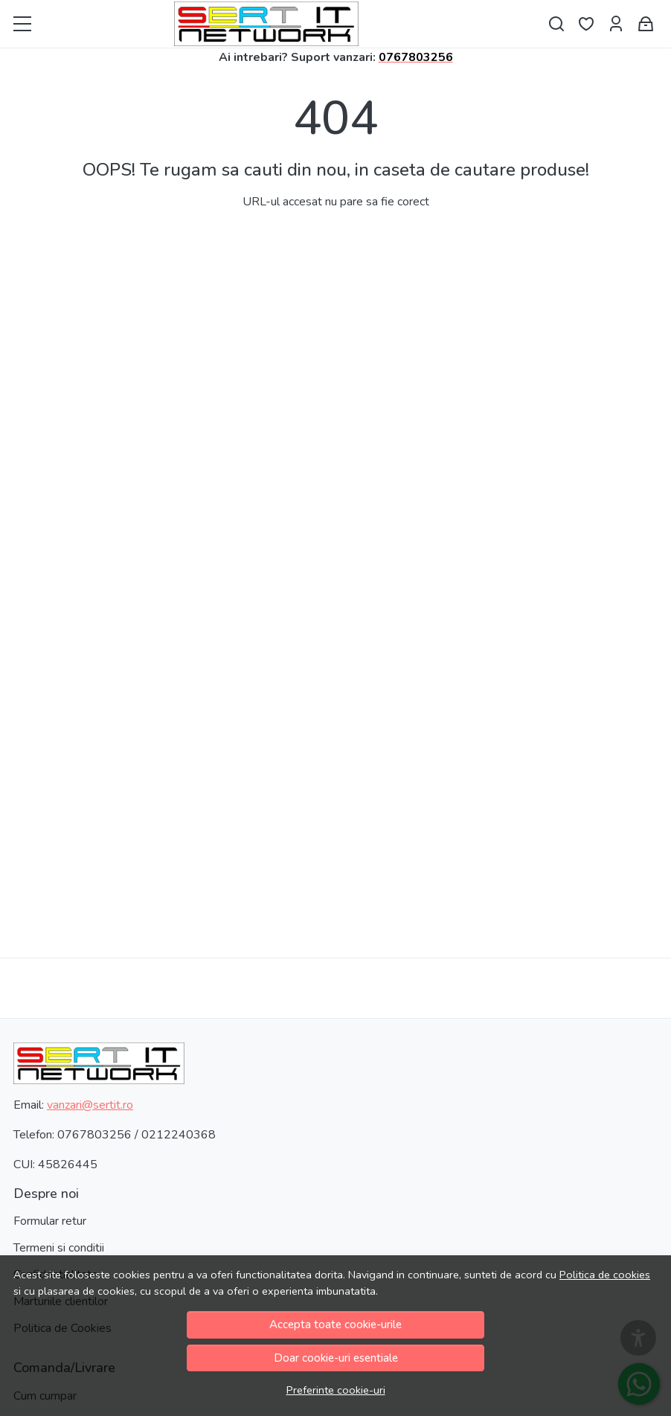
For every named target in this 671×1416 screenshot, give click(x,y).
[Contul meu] (616, 24)
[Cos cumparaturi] (646, 24)
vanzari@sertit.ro (90, 1105)
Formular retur (49, 1221)
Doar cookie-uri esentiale (336, 1358)
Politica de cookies (604, 1274)
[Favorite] (586, 24)
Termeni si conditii (58, 1248)
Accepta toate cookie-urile (335, 1324)
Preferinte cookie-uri (335, 1390)
